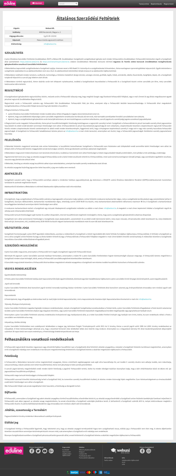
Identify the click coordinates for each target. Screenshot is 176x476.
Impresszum (66, 452)
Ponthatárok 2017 (85, 456)
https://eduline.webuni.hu (29, 62)
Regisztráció (169, 4)
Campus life (83, 454)
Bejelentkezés (156, 4)
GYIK (123, 464)
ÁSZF (123, 462)
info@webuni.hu (50, 44)
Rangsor (82, 452)
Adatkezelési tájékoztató (66, 454)
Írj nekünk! (65, 450)
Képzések (37, 3)
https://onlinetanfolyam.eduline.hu (56, 62)
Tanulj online (144, 4)
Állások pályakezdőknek (87, 450)
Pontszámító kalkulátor (87, 458)
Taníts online (108, 460)
